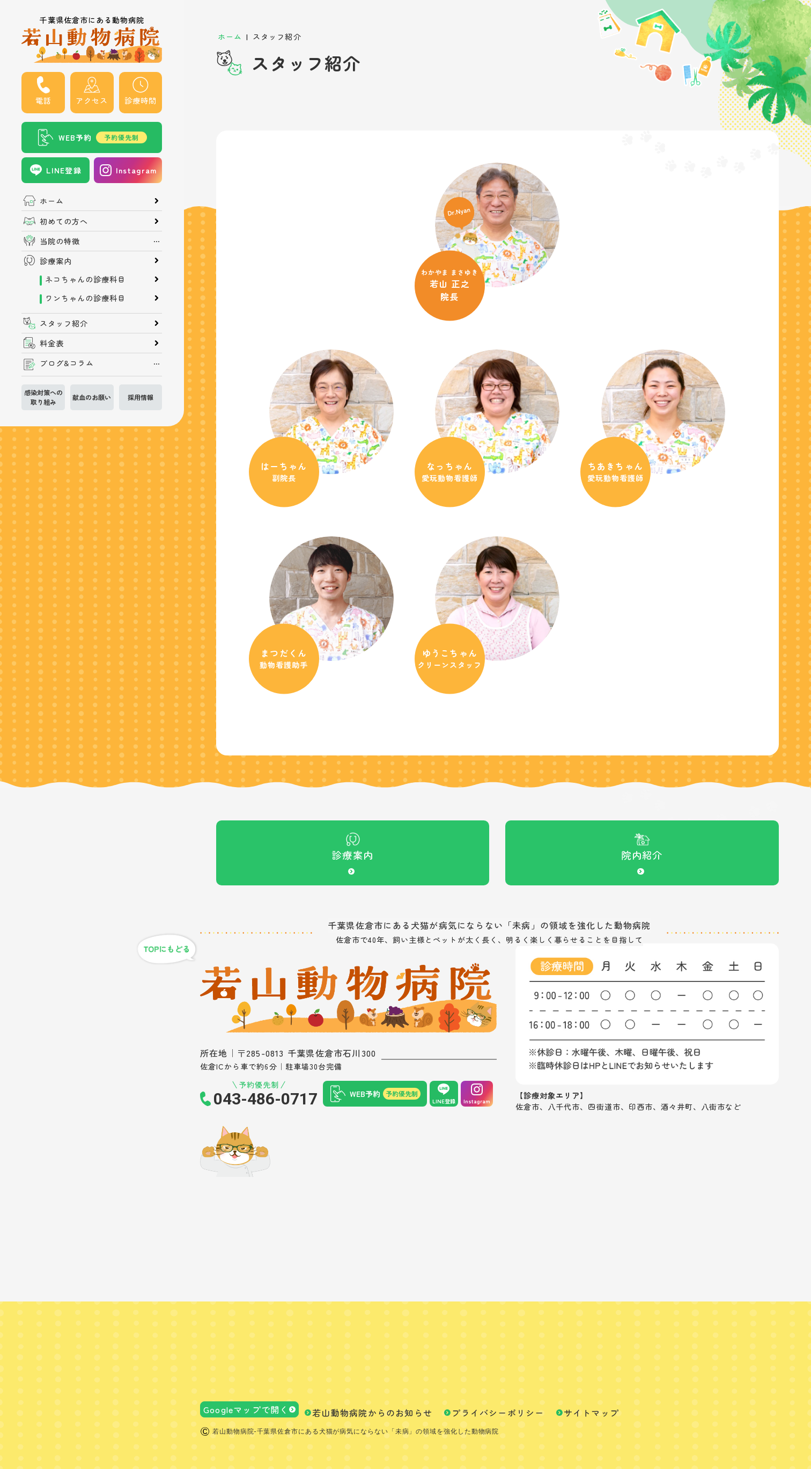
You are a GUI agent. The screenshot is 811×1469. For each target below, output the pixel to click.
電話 (43, 100)
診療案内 (56, 261)
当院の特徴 (60, 241)
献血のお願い (91, 397)
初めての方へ (64, 221)
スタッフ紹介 (64, 323)
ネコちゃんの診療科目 (85, 279)
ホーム (52, 201)
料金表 (52, 343)
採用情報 (140, 397)
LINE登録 (63, 170)
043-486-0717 (265, 1099)
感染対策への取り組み (43, 397)
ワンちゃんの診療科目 (85, 298)
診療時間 (140, 100)
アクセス (92, 100)
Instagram (136, 170)
